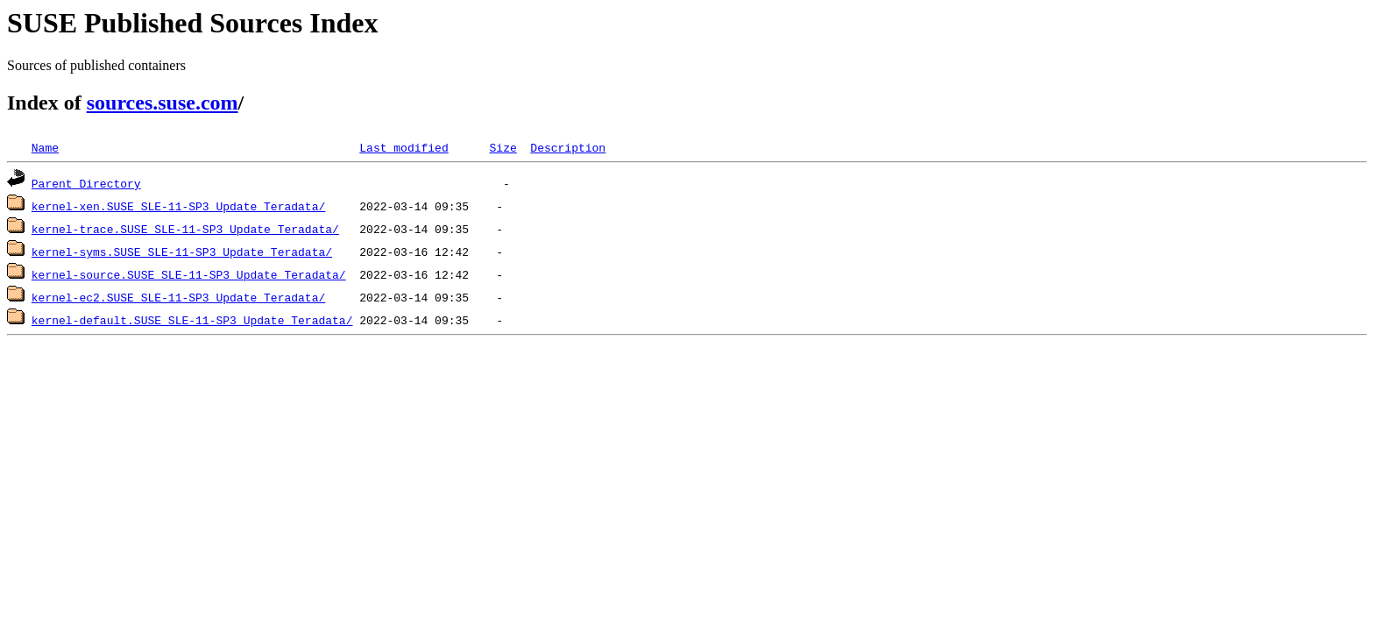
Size (502, 147)
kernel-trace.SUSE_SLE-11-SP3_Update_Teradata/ (185, 229)
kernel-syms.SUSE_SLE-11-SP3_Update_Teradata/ (182, 251)
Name (45, 147)
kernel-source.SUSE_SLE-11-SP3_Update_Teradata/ (189, 274)
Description (568, 147)
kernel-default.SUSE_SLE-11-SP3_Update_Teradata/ (192, 320)
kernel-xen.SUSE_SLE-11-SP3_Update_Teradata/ (178, 206)
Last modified (403, 147)
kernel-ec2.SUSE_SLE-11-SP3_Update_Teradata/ (178, 297)
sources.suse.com (162, 102)
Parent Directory (86, 183)
